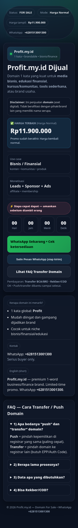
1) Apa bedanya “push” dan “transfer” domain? (34, 426)
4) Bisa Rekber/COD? (31, 490)
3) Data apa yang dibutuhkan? (39, 477)
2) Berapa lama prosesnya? (36, 464)
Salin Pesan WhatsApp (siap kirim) (39, 259)
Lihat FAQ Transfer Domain (39, 271)
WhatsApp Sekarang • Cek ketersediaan (32, 244)
